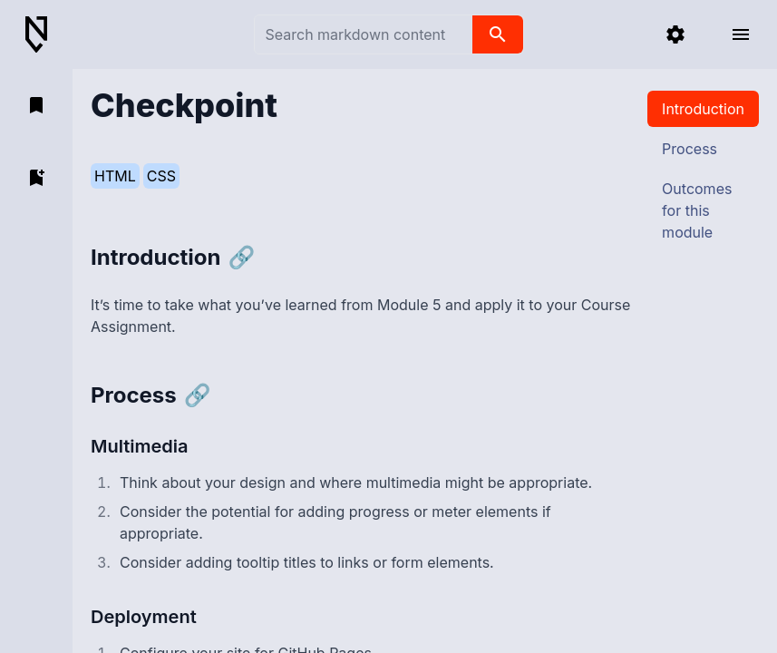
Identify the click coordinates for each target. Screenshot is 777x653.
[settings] (675, 34)
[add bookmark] (36, 177)
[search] (497, 34)
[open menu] (740, 34)
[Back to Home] (44, 35)
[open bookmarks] (36, 105)
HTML (115, 176)
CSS (161, 176)
